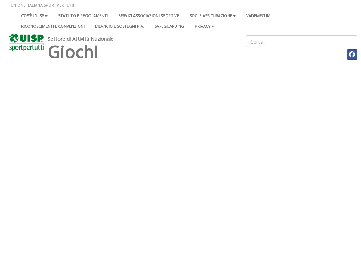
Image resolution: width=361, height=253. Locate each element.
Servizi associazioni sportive (148, 15)
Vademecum (258, 15)
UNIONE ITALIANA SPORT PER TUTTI (42, 5)
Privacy (204, 26)
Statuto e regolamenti (83, 15)
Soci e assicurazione (212, 15)
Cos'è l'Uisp (34, 15)
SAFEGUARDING (169, 26)
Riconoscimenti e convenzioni (53, 26)
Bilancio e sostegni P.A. (119, 26)
